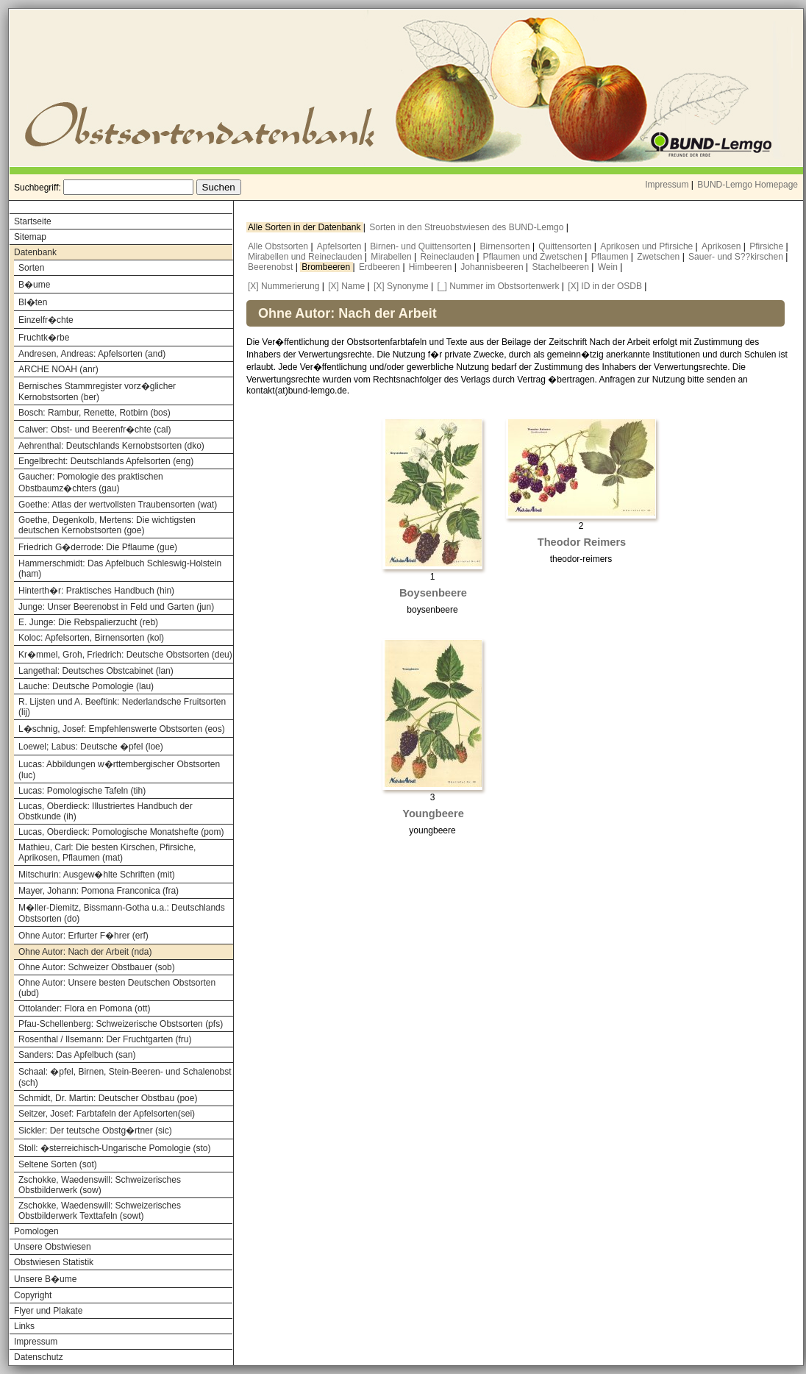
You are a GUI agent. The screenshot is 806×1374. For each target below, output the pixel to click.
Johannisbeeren (493, 267)
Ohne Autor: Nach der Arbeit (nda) (84, 952)
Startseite (32, 221)
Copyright (32, 1295)
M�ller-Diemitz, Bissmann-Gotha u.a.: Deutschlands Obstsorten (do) (121, 913)
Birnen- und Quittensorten (422, 246)
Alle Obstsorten (279, 246)
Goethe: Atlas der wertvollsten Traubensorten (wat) (117, 504)
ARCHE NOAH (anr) (58, 369)
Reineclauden (448, 257)
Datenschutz (38, 1357)
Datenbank (35, 252)
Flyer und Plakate (48, 1311)
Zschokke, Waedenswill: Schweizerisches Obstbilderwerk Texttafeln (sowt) (99, 1210)
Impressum (666, 184)
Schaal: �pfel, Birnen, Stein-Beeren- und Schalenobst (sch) (125, 1077)
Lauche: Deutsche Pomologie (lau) (86, 686)
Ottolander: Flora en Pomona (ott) (84, 1008)
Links (24, 1326)
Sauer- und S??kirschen (736, 257)
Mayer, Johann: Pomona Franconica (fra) (98, 891)
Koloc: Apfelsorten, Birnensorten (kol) (91, 638)
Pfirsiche (767, 246)
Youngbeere (433, 813)
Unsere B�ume (45, 1279)
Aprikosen (722, 246)
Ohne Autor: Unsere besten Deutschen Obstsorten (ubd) (116, 988)
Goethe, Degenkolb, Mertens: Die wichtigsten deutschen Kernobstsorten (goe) (107, 525)
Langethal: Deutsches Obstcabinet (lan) (96, 671)
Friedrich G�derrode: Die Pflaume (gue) (97, 547)
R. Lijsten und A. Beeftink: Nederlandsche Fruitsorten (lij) (122, 707)
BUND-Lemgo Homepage (747, 184)
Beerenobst (272, 267)
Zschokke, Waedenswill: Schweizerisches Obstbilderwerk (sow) (99, 1185)
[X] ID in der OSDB (605, 286)
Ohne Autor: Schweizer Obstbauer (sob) (96, 967)
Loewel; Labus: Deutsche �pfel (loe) (90, 746)
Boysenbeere (433, 593)
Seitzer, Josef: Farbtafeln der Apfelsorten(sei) (106, 1113)
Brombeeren (327, 267)
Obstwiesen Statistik (53, 1262)
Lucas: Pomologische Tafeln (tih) (82, 791)
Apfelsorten (340, 246)
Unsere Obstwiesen (52, 1247)
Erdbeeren (380, 267)
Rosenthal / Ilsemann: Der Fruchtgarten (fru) (104, 1039)
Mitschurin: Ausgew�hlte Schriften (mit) (96, 874)
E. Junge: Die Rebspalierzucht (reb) (88, 622)
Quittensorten (565, 246)
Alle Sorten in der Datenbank (305, 227)
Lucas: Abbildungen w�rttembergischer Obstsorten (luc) (119, 769)
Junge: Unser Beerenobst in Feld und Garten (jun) (116, 607)
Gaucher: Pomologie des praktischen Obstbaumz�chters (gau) (90, 482)
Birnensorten (506, 246)
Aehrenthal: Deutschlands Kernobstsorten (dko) (111, 446)
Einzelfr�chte (46, 320)
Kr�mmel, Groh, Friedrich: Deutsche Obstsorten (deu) (125, 654)
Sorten (31, 268)
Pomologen (36, 1231)
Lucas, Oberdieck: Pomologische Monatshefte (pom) (121, 832)
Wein (609, 267)
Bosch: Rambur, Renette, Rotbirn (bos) (94, 412)
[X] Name (346, 286)
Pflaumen (611, 257)
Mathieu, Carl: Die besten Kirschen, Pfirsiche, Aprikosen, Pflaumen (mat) (107, 852)
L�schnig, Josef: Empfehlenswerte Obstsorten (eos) (121, 729)
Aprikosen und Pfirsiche (647, 246)
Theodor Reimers (582, 542)
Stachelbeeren (562, 267)
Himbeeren (431, 267)
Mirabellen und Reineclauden (306, 257)
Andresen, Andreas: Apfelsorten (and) (91, 354)
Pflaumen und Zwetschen (534, 257)
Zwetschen (659, 257)
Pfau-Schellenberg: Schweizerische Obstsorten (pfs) (120, 1024)
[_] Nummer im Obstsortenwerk (498, 286)
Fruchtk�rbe (43, 337)
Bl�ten (32, 302)
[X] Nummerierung (283, 286)
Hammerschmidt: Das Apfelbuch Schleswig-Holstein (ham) (119, 568)
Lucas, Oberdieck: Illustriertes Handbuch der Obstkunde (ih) (105, 811)
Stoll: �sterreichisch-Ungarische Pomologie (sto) (114, 1148)
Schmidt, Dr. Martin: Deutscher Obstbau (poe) (107, 1098)
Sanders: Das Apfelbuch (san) (76, 1055)
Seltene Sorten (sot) (57, 1164)
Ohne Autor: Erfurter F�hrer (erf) (83, 935)
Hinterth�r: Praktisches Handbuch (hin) (96, 590)
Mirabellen (392, 257)
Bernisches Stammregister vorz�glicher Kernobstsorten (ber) (97, 391)
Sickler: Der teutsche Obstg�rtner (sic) (95, 1130)
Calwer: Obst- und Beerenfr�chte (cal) (94, 429)
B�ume (34, 285)
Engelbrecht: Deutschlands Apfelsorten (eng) (105, 461)
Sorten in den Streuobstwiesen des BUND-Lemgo (467, 227)
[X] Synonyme (401, 286)
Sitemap (30, 237)
